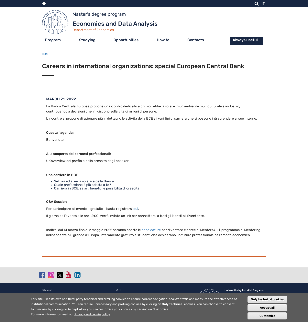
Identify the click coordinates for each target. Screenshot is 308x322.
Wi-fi (118, 290)
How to (163, 40)
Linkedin (77, 274)
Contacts (195, 40)
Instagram (51, 274)
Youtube (68, 274)
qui (135, 209)
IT (263, 3)
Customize (267, 316)
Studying (87, 40)
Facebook (42, 274)
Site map (47, 290)
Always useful (245, 40)
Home (45, 54)
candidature (151, 230)
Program (53, 40)
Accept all (267, 308)
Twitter (60, 275)
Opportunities (126, 40)
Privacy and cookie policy (92, 315)
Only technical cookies (267, 300)
